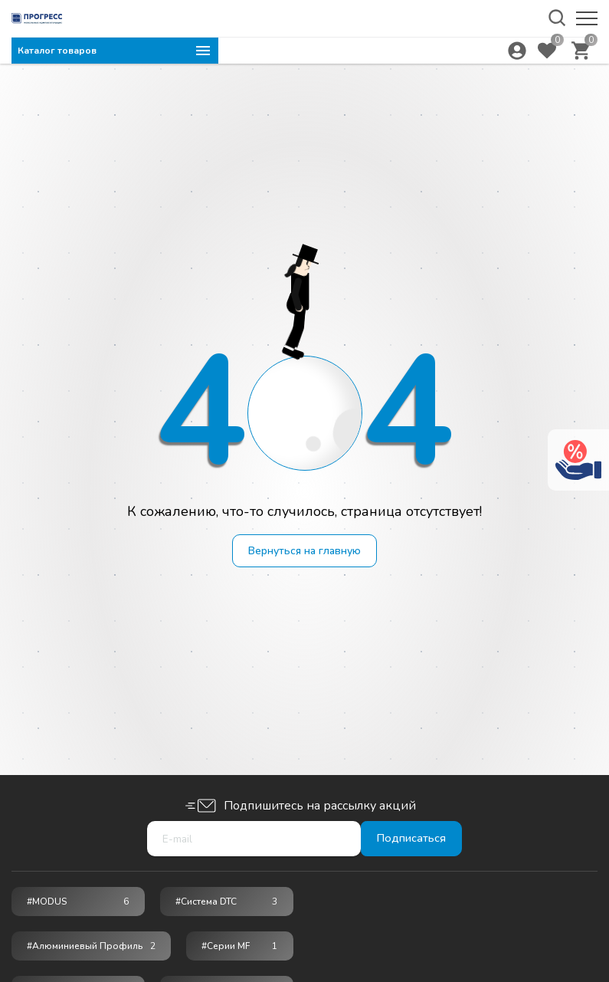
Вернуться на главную (304, 552)
